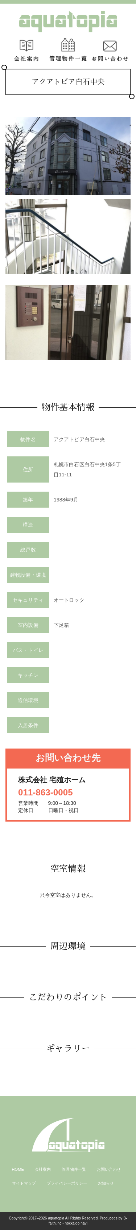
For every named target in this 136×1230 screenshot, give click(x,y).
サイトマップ (24, 1183)
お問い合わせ (109, 1169)
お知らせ (106, 1183)
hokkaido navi (76, 1223)
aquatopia (56, 1218)
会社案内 (43, 1169)
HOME (18, 1169)
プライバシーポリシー (67, 1183)
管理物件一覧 (74, 1169)
